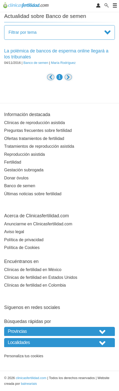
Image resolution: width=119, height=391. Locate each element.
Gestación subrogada (23, 170)
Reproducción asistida (24, 154)
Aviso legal (14, 232)
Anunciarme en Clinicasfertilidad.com (38, 224)
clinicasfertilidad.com (31, 378)
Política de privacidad (23, 240)
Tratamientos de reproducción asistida (39, 146)
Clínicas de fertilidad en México (32, 269)
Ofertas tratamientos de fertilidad (34, 138)
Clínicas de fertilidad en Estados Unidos (40, 277)
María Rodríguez (63, 63)
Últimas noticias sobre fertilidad (32, 194)
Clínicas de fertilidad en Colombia (35, 285)
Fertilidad (12, 162)
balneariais (29, 384)
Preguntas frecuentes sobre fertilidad (38, 130)
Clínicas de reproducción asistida (34, 122)
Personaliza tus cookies (23, 356)
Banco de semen (35, 63)
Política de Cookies (22, 247)
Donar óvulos (16, 178)
